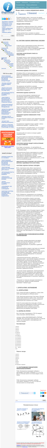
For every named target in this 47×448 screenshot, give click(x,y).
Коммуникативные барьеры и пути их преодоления (7, 106)
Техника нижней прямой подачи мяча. (6, 84)
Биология (6, 43)
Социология (7, 60)
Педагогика (4, 57)
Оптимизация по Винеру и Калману (37, 422)
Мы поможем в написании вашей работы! (33, 443)
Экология (3, 68)
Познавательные (20, 5)
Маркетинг (7, 51)
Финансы (11, 64)
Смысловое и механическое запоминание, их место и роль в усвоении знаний (6, 100)
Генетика (7, 44)
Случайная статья (7, 24)
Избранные (25, 2)
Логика (5, 50)
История (5, 49)
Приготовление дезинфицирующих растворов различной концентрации (7, 78)
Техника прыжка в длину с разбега (22, 409)
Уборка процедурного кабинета (5, 183)
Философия (10, 63)
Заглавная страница (7, 21)
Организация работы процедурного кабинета (7, 94)
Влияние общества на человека (7, 157)
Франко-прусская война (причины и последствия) (6, 89)
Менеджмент (11, 54)
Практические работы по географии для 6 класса (7, 168)
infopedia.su (19, 445)
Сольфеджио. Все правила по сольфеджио (6, 187)
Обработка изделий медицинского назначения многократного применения (7, 112)
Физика (8, 62)
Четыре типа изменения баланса (7, 122)
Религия (5, 58)
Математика (9, 52)
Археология (5, 42)
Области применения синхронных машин (23, 422)
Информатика (4, 48)
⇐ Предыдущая (31, 13)
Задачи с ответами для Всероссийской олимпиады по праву (7, 126)
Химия (11, 66)
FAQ (3, 31)
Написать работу (6, 32)
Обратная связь (6, 29)
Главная (18, 2)
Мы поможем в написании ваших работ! (7, 147)
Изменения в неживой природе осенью (6, 178)
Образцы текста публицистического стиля (7, 117)
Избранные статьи (7, 23)
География (9, 45)
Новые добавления (7, 28)
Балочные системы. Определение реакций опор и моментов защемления (7, 193)
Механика (11, 55)
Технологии (8, 61)
